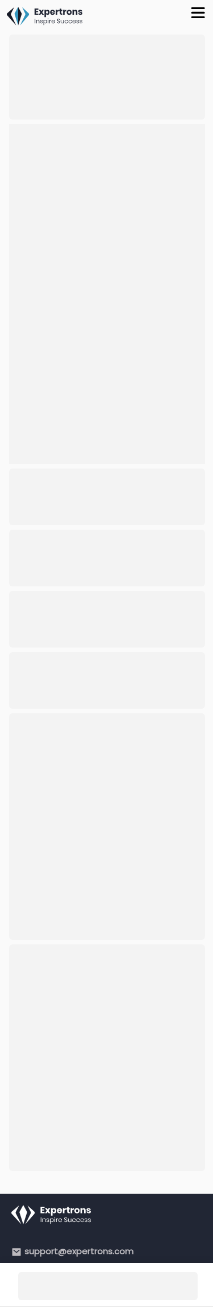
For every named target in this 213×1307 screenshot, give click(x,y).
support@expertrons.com (78, 1251)
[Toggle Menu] (199, 11)
